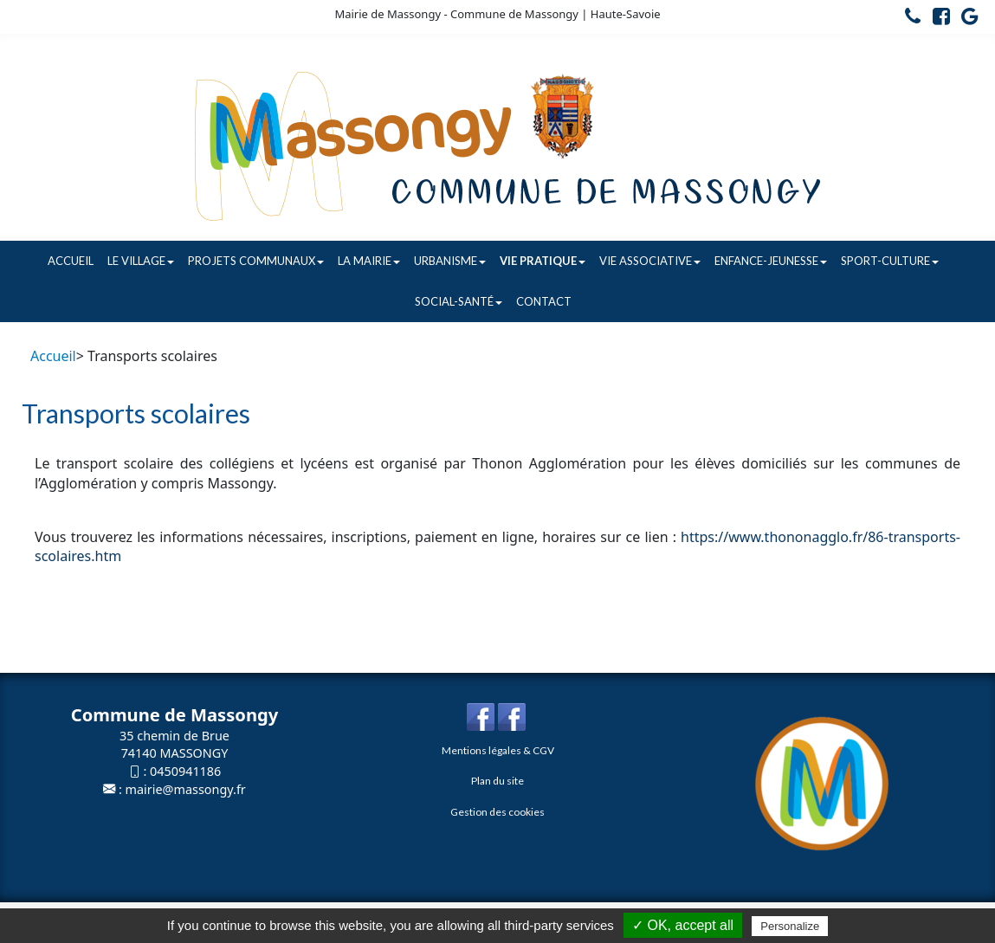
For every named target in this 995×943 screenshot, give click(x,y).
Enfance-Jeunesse (770, 261)
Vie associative (650, 261)
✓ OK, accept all (682, 925)
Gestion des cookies (497, 811)
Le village (140, 261)
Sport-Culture (890, 261)
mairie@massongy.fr (186, 789)
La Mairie (369, 261)
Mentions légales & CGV (498, 750)
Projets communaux (256, 261)
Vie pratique (542, 261)
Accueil (71, 261)
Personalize (789, 926)
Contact (544, 301)
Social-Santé (458, 301)
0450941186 (185, 771)
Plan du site (497, 780)
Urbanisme (450, 261)
